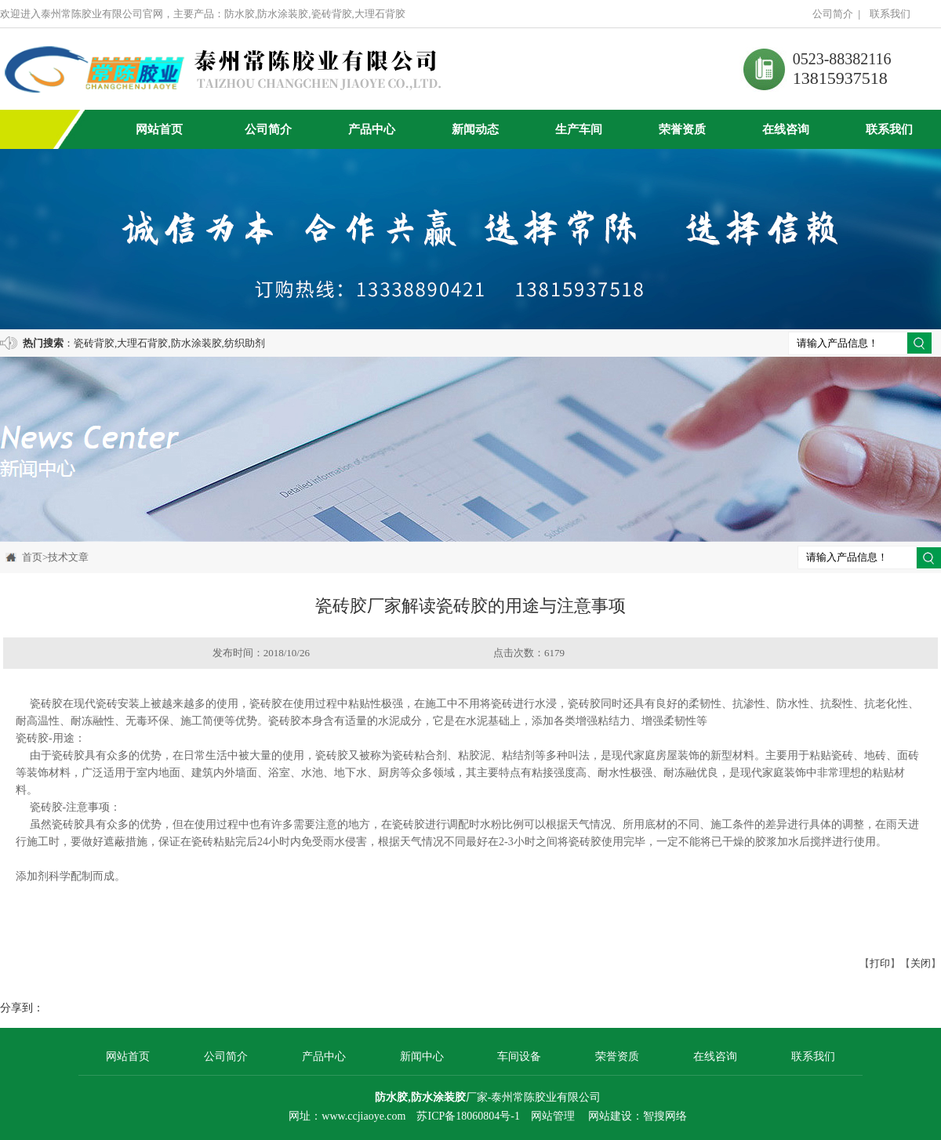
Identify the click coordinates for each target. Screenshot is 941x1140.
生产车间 (578, 129)
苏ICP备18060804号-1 (467, 1116)
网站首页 (159, 129)
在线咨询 (785, 129)
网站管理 (553, 1116)
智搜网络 (665, 1116)
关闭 (920, 963)
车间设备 (519, 1056)
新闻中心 (422, 1056)
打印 (880, 963)
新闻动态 (475, 129)
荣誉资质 (682, 129)
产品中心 (371, 129)
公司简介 (832, 14)
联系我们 (890, 14)
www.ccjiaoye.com (363, 1116)
